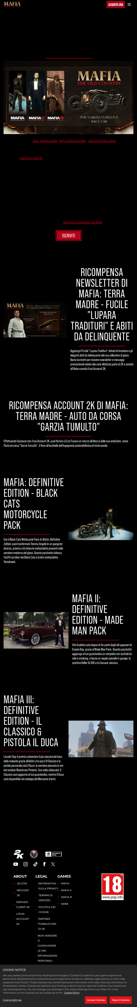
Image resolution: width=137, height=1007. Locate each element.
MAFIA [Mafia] (65, 883)
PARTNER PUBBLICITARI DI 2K (47, 923)
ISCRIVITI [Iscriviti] (68, 235)
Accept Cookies (96, 1002)
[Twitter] (53, 864)
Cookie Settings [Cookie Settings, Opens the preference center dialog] (12, 1002)
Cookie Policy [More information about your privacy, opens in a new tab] (72, 995)
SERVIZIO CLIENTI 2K (23, 904)
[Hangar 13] (34, 854)
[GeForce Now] (54, 854)
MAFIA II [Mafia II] (66, 890)
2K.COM (22, 883)
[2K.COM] (18, 854)
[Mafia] (12, 4)
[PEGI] (113, 886)
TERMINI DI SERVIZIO (46, 898)
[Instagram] (25, 864)
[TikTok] (35, 864)
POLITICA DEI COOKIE (47, 909)
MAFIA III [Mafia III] (66, 897)
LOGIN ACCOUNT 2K (22, 918)
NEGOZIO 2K (23, 893)
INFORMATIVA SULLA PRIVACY (48, 886)
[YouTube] (15, 864)
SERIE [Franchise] (64, 903)
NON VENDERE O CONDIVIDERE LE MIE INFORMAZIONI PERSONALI (47, 948)
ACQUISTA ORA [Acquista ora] (115, 4)
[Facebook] (44, 864)
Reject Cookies (120, 1002)
